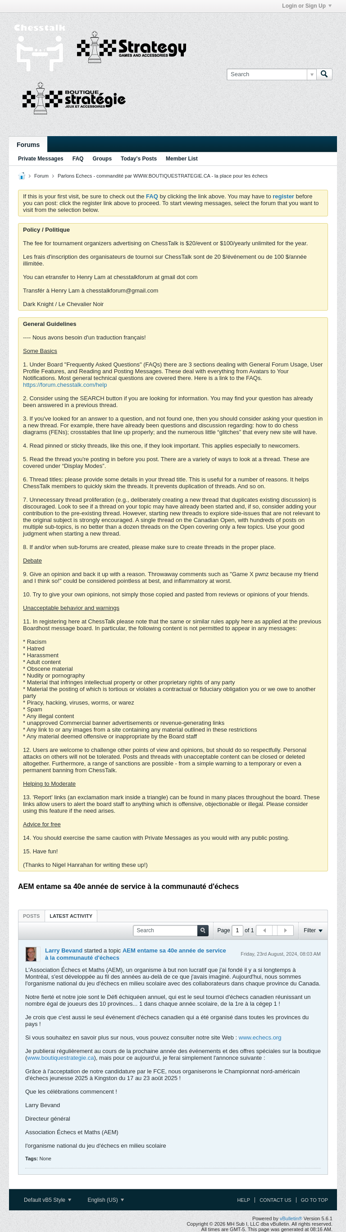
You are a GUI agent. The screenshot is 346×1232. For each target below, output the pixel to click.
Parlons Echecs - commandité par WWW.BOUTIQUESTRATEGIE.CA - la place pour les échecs (163, 176)
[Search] (271, 74)
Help (243, 1200)
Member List (182, 159)
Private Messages (41, 159)
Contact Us (275, 1200)
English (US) (105, 1200)
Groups (102, 159)
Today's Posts (139, 159)
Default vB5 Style (47, 1200)
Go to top (314, 1200)
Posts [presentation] (31, 916)
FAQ (78, 159)
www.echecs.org (260, 1037)
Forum (41, 176)
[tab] (31, 916)
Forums (28, 144)
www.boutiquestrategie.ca (60, 1057)
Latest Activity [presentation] (71, 916)
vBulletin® (291, 1218)
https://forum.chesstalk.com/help (65, 384)
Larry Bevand (63, 950)
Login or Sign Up (307, 6)
